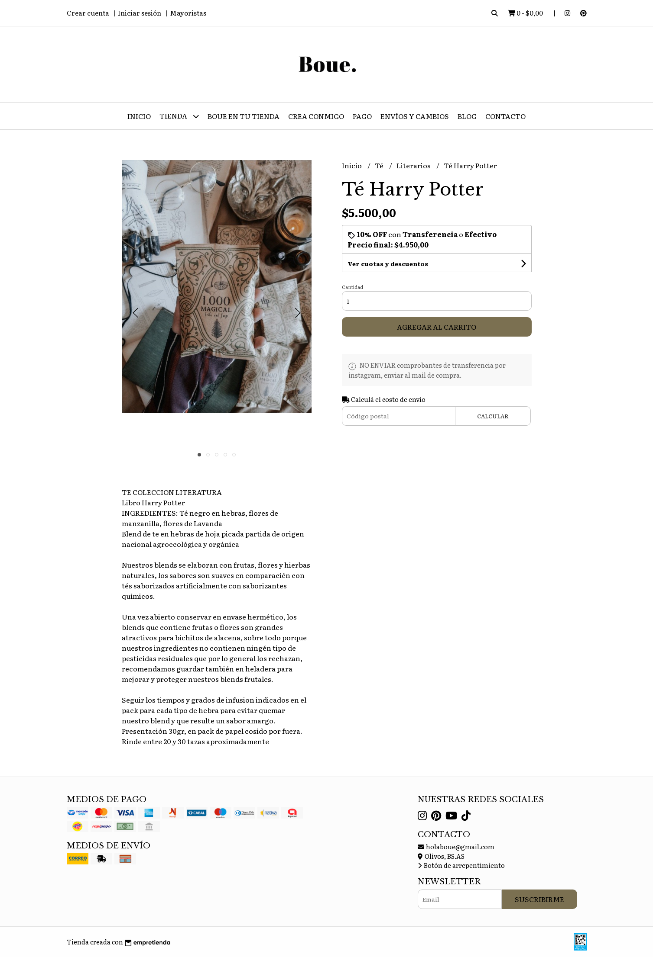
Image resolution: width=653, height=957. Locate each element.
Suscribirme (539, 899)
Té (380, 165)
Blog (467, 116)
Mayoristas (188, 13)
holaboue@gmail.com (456, 846)
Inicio (139, 116)
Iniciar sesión (139, 13)
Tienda (179, 116)
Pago (362, 116)
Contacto (505, 116)
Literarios (414, 165)
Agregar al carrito (436, 326)
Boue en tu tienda (243, 116)
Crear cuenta (88, 13)
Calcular (493, 416)
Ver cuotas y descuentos (388, 263)
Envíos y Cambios (414, 116)
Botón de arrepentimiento (461, 865)
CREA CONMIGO (316, 116)
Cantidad (352, 286)
